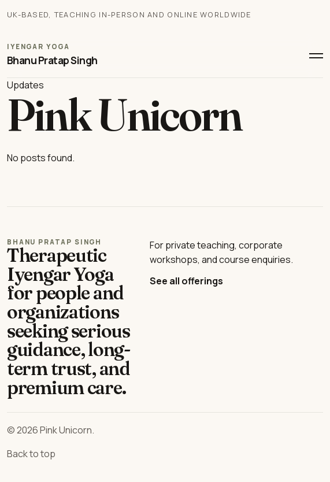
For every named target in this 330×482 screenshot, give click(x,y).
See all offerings (186, 281)
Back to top (31, 453)
